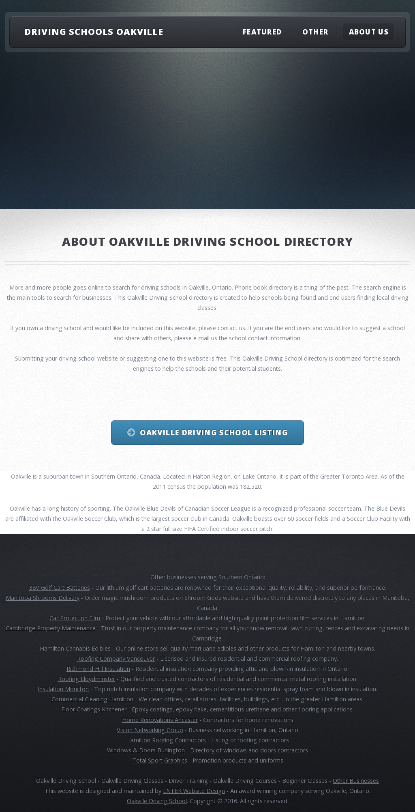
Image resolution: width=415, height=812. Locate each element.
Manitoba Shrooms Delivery (42, 597)
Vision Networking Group (150, 730)
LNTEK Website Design (194, 791)
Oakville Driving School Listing (214, 432)
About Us (369, 31)
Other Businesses (356, 780)
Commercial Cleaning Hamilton (92, 699)
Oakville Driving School (157, 801)
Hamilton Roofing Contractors (166, 740)
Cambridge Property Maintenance (51, 628)
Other (315, 31)
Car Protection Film (74, 618)
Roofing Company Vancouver (116, 658)
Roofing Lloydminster (86, 679)
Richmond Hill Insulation (98, 668)
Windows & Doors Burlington (146, 750)
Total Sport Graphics (159, 760)
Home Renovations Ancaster (160, 720)
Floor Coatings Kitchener (93, 709)
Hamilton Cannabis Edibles (75, 648)
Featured (262, 31)
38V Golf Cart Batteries (59, 587)
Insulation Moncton (63, 689)
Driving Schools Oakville (93, 31)
